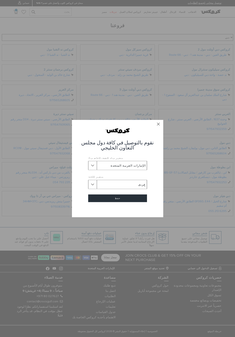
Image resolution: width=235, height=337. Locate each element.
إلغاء (117, 209)
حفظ (117, 198)
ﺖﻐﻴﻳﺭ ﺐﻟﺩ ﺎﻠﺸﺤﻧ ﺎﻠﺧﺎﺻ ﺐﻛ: (105, 158)
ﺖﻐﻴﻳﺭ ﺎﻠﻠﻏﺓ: (96, 176)
